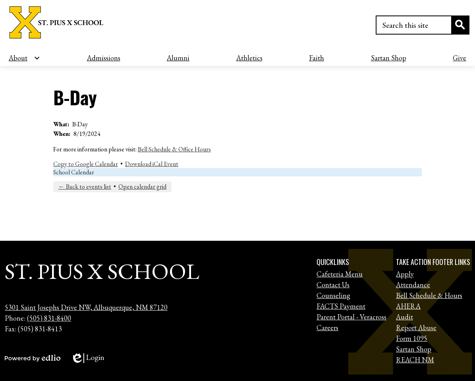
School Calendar (73, 172)
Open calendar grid (142, 186)
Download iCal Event (151, 164)
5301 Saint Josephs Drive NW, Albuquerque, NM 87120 (86, 307)
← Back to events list (84, 186)
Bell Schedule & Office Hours (174, 149)
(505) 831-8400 (49, 318)
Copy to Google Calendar (85, 164)
